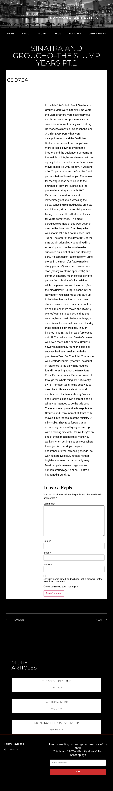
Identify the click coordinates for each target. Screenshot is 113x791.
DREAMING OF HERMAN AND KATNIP (56, 723)
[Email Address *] (78, 763)
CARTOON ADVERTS (57, 702)
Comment (49, 504)
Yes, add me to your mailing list (61, 587)
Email (47, 553)
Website (48, 564)
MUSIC (42, 33)
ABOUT (26, 33)
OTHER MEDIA (97, 33)
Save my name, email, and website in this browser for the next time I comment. (73, 580)
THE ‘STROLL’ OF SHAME (56, 681)
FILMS (10, 33)
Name (47, 541)
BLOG (58, 33)
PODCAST (75, 33)
